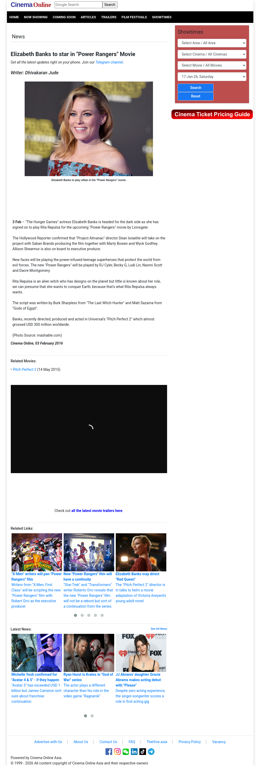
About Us (80, 742)
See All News (159, 628)
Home (14, 17)
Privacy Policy (190, 742)
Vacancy (219, 742)
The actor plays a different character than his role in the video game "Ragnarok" (89, 666)
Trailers (109, 17)
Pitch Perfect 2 (24, 369)
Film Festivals (134, 17)
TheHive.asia (157, 742)
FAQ (132, 742)
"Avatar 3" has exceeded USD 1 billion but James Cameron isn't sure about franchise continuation (37, 669)
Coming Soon (64, 17)
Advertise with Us (48, 742)
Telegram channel (109, 62)
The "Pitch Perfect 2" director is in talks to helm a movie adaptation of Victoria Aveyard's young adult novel (141, 568)
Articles (88, 17)
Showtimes (161, 17)
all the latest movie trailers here (96, 511)
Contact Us (108, 742)
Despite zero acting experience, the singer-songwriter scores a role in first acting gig (141, 669)
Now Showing (35, 17)
